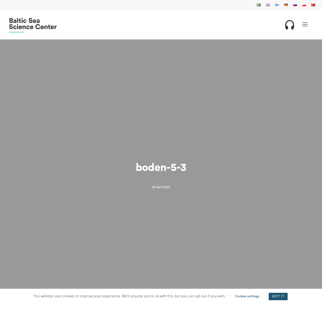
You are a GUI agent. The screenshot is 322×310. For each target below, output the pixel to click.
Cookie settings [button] (247, 296)
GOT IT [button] (278, 296)
